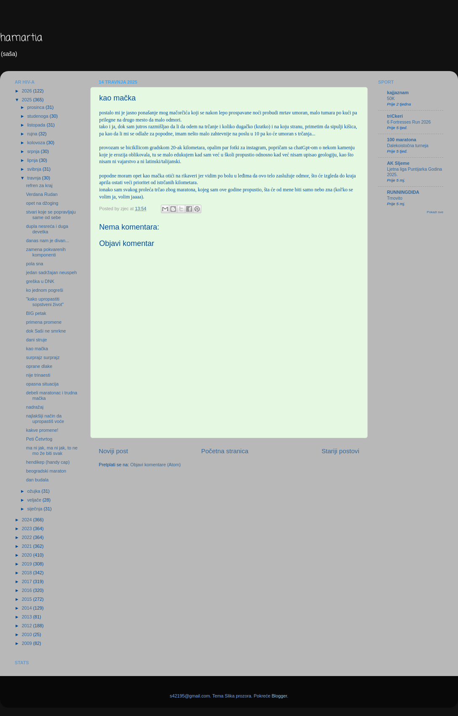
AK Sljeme (398, 163)
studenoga (38, 116)
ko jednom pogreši (44, 290)
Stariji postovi (340, 450)
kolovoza (37, 142)
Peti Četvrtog (39, 438)
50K (391, 98)
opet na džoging (42, 203)
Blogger (279, 695)
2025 (27, 99)
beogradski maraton (46, 470)
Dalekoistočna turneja (408, 145)
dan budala (37, 479)
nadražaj (34, 407)
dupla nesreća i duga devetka (47, 229)
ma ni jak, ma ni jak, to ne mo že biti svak (51, 450)
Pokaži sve (435, 212)
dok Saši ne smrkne (46, 330)
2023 (27, 528)
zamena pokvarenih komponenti (46, 252)
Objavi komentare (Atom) (155, 464)
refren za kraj (39, 185)
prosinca (36, 107)
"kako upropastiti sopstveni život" (45, 301)
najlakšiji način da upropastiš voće (45, 418)
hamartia (21, 38)
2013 (27, 616)
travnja (34, 177)
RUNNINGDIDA (403, 192)
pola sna (34, 263)
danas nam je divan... (47, 240)
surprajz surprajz (43, 357)
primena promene (44, 322)
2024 (27, 519)
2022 (27, 537)
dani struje (36, 339)
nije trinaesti (38, 375)
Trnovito (395, 198)
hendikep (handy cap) (48, 462)
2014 (27, 607)
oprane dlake (39, 366)
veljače (35, 499)
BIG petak (36, 313)
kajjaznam (398, 92)
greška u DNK (40, 281)
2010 (27, 634)
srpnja (34, 151)
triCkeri (395, 116)
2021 (27, 546)
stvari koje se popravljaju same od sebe (51, 214)
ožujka (34, 491)
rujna (33, 133)
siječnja (35, 508)
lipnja (33, 160)
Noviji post (113, 450)
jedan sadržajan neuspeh (51, 272)
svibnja (35, 169)
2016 (27, 590)
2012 (27, 625)
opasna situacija (42, 383)
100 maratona (401, 139)
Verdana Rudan (42, 194)
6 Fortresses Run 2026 (409, 122)
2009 (27, 643)
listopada (37, 124)
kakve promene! (42, 430)
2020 (27, 554)
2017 (27, 581)
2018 (27, 572)
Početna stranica (225, 450)
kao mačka (37, 348)
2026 (27, 90)
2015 (27, 599)
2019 (27, 563)
